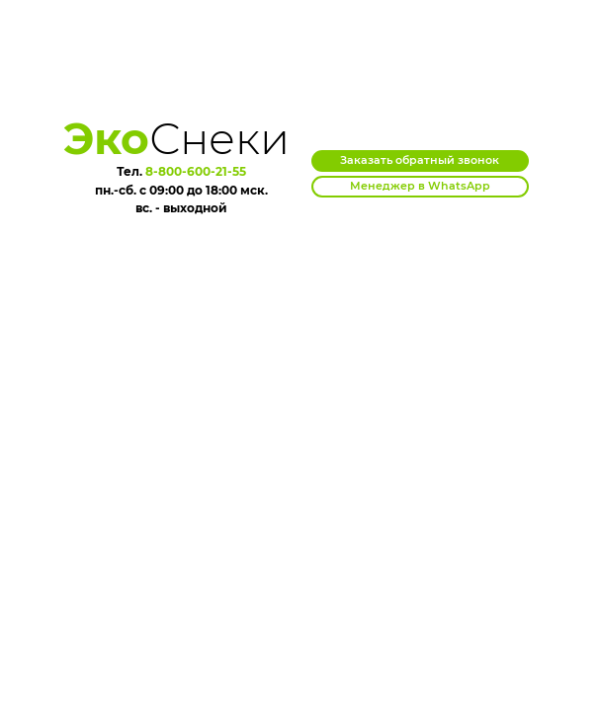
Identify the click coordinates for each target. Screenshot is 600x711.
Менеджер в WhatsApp (420, 186)
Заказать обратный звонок (419, 160)
